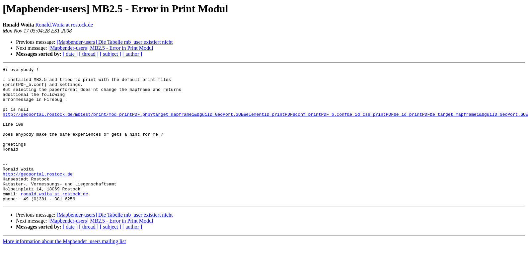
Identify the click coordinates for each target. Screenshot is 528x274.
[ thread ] (89, 54)
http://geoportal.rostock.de (38, 196)
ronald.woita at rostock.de (54, 220)
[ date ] (70, 54)
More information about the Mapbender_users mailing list (64, 268)
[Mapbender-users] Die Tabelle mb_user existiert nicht (115, 42)
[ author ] (132, 54)
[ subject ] (110, 54)
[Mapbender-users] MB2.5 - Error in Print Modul (100, 48)
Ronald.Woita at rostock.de (64, 25)
